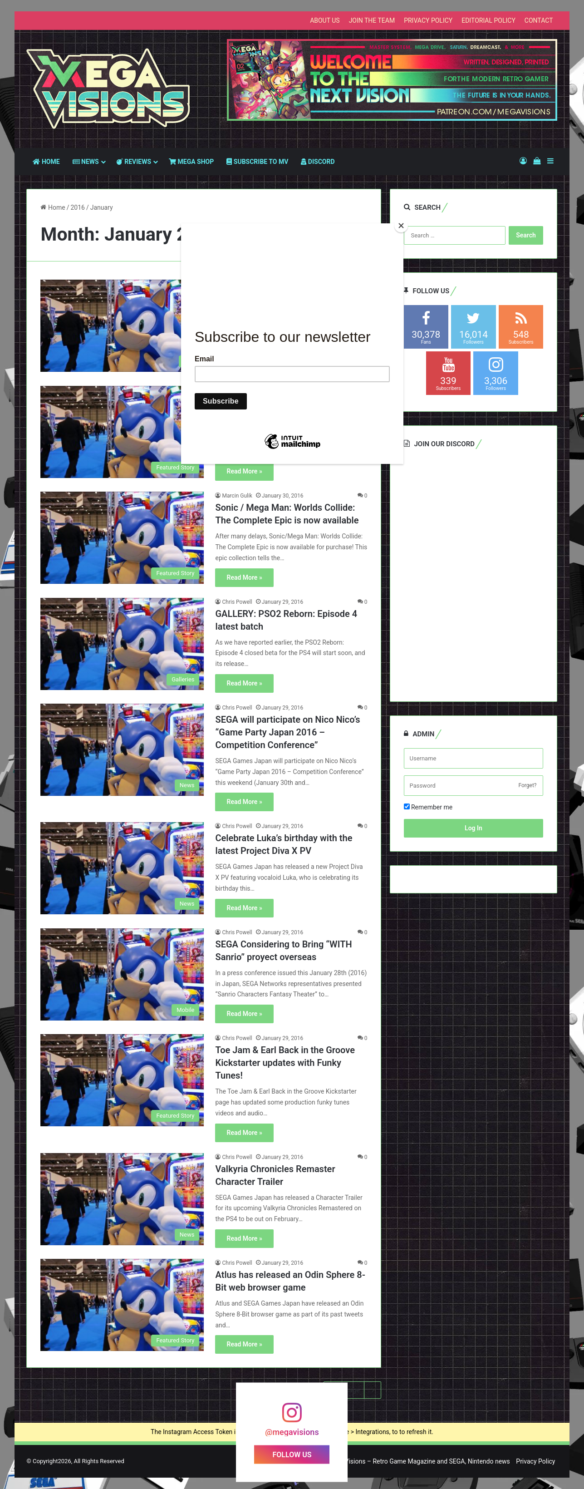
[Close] (401, 225)
